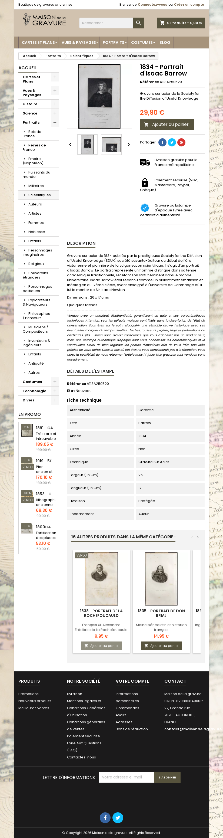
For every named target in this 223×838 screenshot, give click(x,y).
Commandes (127, 708)
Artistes (34, 213)
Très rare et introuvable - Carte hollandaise (46, 441)
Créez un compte (189, 4)
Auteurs (35, 204)
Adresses (124, 722)
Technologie (34, 391)
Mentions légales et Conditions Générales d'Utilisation (86, 708)
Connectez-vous (152, 4)
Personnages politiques (37, 288)
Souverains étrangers (35, 275)
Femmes (36, 222)
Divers (28, 400)
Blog (164, 42)
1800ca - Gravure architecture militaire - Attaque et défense (46, 527)
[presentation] (140, 796)
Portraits (113, 42)
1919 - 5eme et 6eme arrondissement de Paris (46, 461)
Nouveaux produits (34, 700)
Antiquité (36, 363)
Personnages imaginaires (37, 252)
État (71, 390)
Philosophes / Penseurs (36, 315)
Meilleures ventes (33, 708)
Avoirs (121, 715)
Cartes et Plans (38, 42)
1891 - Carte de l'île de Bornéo (46, 428)
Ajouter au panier (166, 124)
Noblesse (36, 231)
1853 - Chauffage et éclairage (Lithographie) (46, 494)
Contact (175, 681)
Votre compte (132, 681)
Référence (149, 82)
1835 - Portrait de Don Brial (161, 613)
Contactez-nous (81, 757)
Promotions (28, 693)
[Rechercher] (111, 23)
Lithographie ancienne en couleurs (47, 507)
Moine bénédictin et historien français (161, 627)
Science (30, 113)
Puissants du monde (36, 174)
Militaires (36, 185)
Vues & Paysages (79, 42)
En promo (29, 414)
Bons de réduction (132, 729)
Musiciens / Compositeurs (35, 329)
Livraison (74, 693)
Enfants (34, 241)
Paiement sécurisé (83, 736)
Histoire (30, 104)
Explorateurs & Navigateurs (36, 302)
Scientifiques (39, 195)
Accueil (27, 68)
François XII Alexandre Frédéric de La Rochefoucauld (101, 627)
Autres (34, 372)
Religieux (36, 263)
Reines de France (34, 147)
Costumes (142, 42)
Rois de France (32, 134)
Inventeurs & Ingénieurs (36, 343)
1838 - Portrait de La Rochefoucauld (101, 613)
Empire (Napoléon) (33, 161)
